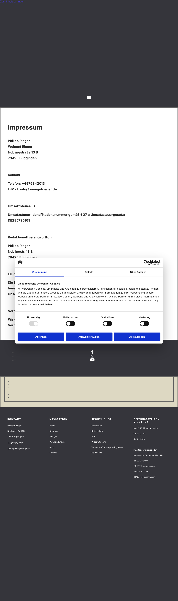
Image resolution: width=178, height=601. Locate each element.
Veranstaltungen (57, 442)
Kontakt (53, 452)
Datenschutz (97, 431)
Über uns (53, 431)
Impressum (96, 425)
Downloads (96, 452)
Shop (51, 447)
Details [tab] (89, 271)
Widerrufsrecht (98, 442)
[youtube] (92, 359)
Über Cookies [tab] (138, 271)
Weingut (53, 436)
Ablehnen (40, 336)
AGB (93, 436)
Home (52, 425)
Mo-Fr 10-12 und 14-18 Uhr (146, 428)
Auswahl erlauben (89, 336)
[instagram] (92, 355)
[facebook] (92, 351)
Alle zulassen (137, 336)
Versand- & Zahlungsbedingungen (107, 447)
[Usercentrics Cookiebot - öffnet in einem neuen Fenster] (146, 262)
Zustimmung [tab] (39, 271)
